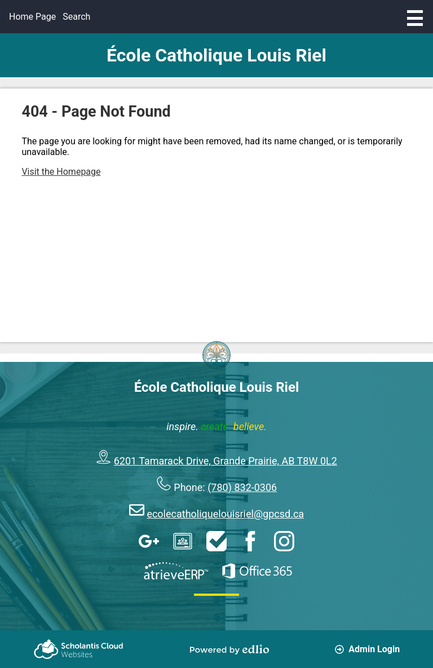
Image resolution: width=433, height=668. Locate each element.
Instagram (284, 541)
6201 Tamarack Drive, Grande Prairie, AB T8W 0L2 (225, 461)
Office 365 (257, 571)
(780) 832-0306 (242, 487)
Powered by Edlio (229, 649)
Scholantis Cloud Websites (78, 649)
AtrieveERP (176, 571)
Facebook (250, 541)
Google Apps (149, 541)
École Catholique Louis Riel (216, 55)
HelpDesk (216, 541)
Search (76, 16)
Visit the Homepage (60, 171)
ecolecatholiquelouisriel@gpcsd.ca (225, 514)
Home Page (32, 16)
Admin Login (367, 649)
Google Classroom (182, 541)
